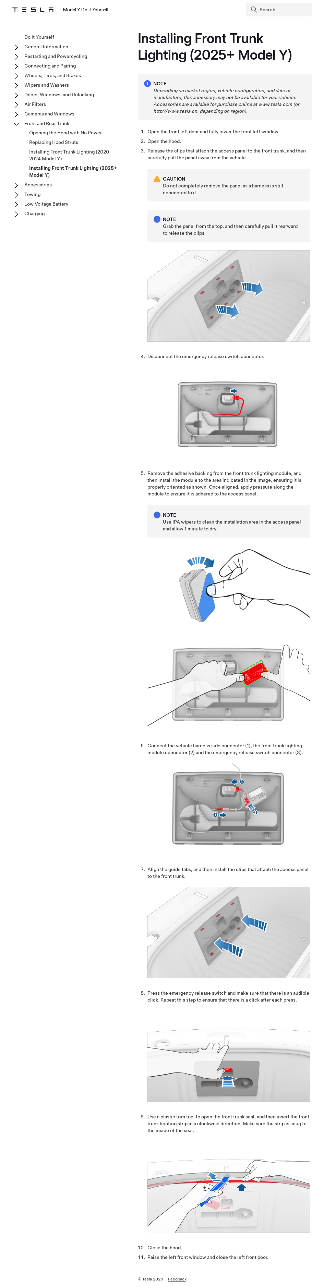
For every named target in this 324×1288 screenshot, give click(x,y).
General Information (46, 46)
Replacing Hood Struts (53, 142)
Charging (34, 213)
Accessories (38, 184)
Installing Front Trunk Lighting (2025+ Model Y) (73, 171)
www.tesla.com (275, 104)
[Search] (280, 9)
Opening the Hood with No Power (65, 132)
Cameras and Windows (49, 113)
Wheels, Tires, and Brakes (52, 75)
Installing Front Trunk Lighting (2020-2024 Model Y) (70, 155)
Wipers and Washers (46, 85)
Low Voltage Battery (46, 204)
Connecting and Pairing (50, 66)
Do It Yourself (39, 37)
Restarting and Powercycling (55, 56)
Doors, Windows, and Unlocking (59, 94)
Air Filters (35, 104)
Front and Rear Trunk (46, 123)
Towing (32, 194)
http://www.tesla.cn (175, 111)
